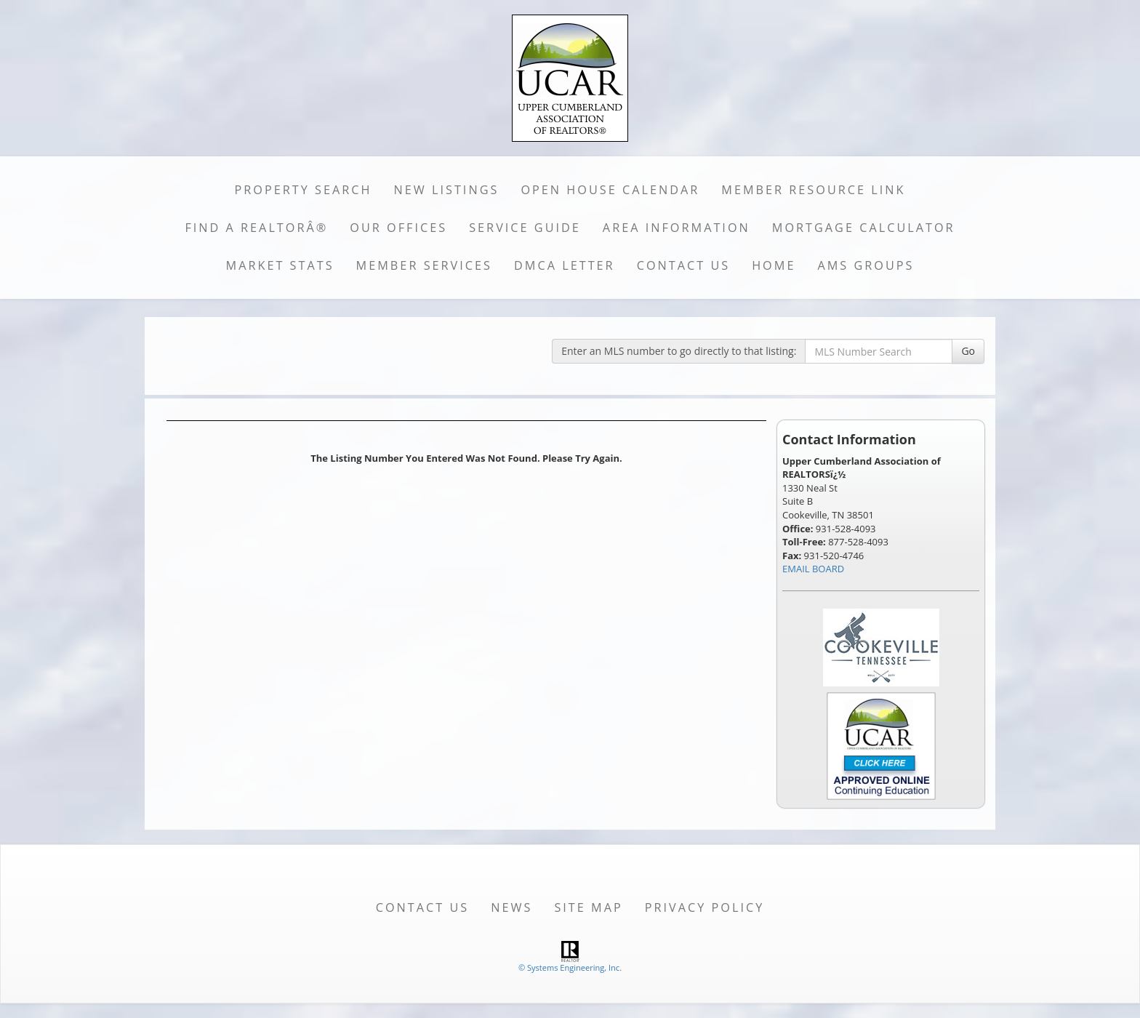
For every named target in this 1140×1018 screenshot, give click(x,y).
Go (968, 351)
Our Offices (398, 228)
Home (773, 265)
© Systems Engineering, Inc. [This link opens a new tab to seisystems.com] (570, 967)
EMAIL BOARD (813, 568)
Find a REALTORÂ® (256, 228)
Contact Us (684, 265)
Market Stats (280, 265)
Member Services (424, 265)
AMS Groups (865, 265)
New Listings (446, 190)
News (511, 907)
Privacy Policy (705, 907)
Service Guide (525, 228)
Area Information (676, 228)
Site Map (588, 907)
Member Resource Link (813, 190)
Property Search (303, 190)
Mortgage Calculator (863, 228)
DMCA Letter (564, 265)
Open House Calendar (610, 190)
